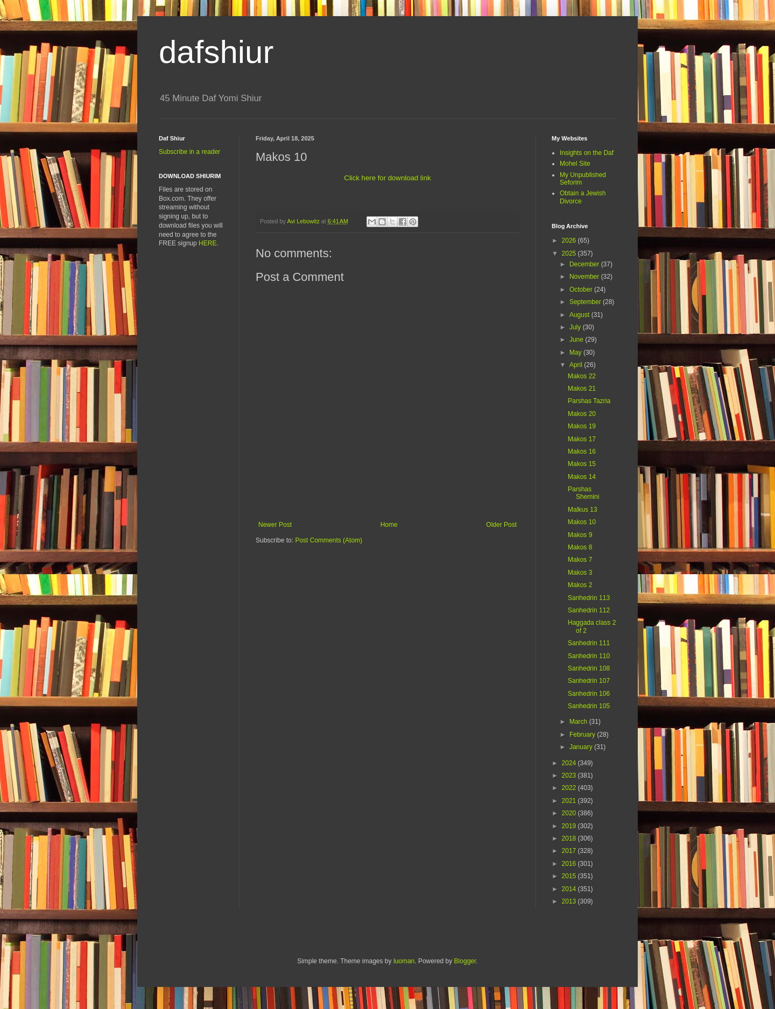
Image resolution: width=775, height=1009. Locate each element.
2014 (570, 889)
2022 (570, 788)
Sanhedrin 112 (589, 610)
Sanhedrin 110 (589, 656)
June (577, 339)
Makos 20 (582, 414)
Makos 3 (580, 572)
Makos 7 (580, 559)
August (580, 315)
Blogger (465, 961)
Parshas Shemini (583, 492)
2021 (570, 801)
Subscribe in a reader (189, 152)
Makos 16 (582, 451)
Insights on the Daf (587, 153)
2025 (570, 253)
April (576, 365)
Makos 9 (580, 535)
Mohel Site (575, 163)
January (581, 747)
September (586, 302)
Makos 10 (582, 522)
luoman (403, 961)
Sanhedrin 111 (589, 643)
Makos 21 (582, 388)
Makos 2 (580, 585)
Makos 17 (582, 439)
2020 (570, 813)
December (585, 264)
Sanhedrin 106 (589, 693)
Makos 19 (582, 426)
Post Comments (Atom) (328, 540)
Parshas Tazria (589, 401)
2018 (570, 838)
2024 (570, 763)
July (576, 327)
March (579, 721)
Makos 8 (580, 547)
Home (389, 524)
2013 (570, 901)
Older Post (501, 524)
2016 (570, 863)
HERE (207, 243)
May (576, 352)
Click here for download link (387, 178)
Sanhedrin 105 (589, 706)
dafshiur (216, 52)
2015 (570, 876)
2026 (570, 240)
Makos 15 (582, 464)
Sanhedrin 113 (589, 598)
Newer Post (275, 524)
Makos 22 (582, 376)
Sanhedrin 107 (589, 681)
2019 (570, 826)
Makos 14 (582, 477)
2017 (570, 851)
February (583, 734)
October (581, 289)
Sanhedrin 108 (589, 668)
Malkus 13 (582, 509)
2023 (570, 775)
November (585, 276)
